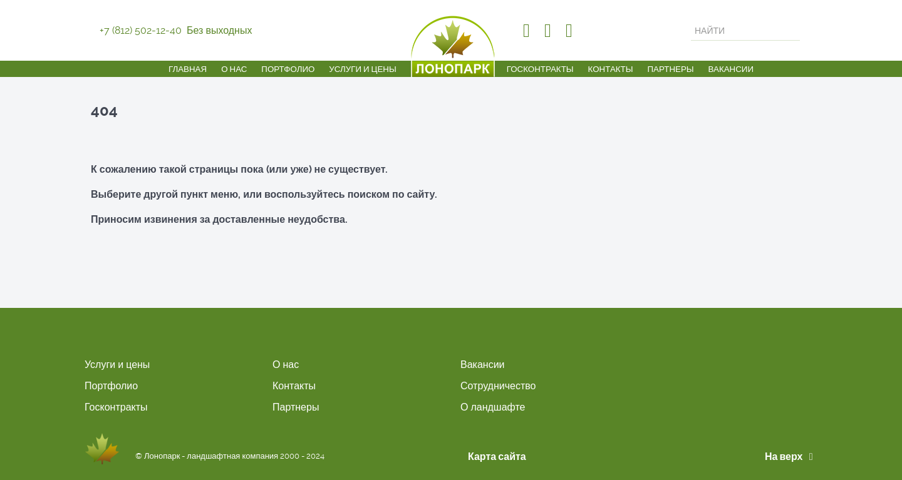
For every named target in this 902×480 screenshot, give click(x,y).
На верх (791, 456)
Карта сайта (497, 456)
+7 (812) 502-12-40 (141, 30)
